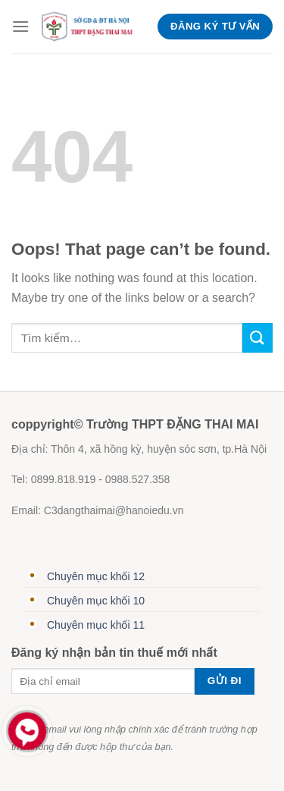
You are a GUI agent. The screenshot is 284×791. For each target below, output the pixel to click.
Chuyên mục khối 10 (96, 601)
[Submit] (257, 338)
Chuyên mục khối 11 (96, 625)
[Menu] (20, 26)
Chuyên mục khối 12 (96, 576)
